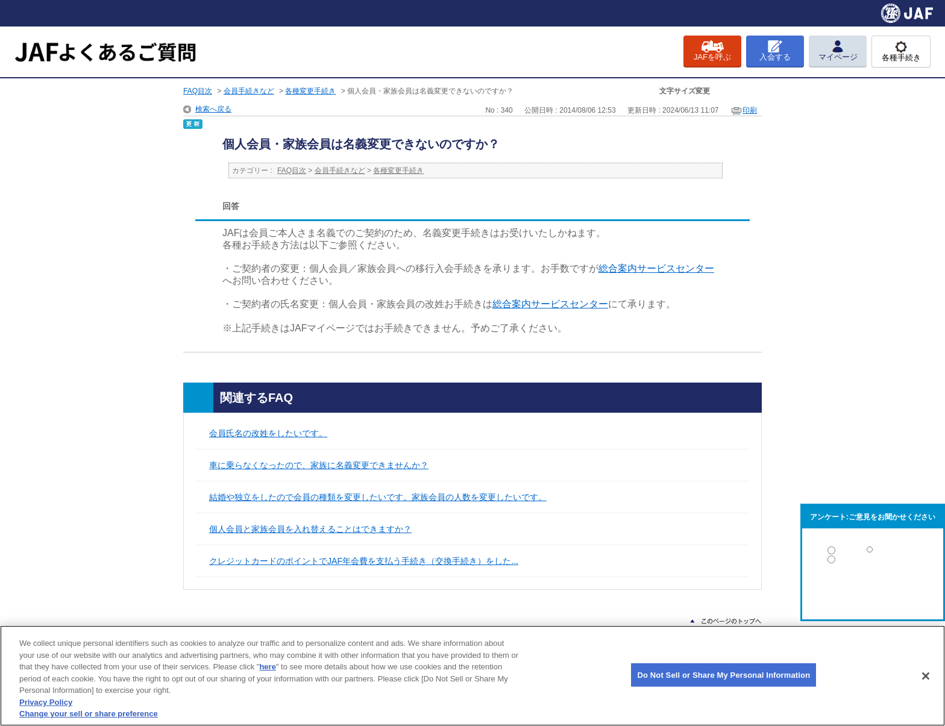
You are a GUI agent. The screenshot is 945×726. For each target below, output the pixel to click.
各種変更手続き (310, 91)
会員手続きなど (249, 91)
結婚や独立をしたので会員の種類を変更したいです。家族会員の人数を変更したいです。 (378, 497)
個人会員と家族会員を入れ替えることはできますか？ (310, 529)
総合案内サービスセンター (656, 268)
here (267, 666)
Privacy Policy (45, 702)
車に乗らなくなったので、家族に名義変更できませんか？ (319, 465)
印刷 (749, 110)
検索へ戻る (213, 109)
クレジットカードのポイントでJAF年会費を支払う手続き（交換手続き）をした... (363, 561)
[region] (472, 675)
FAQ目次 (197, 91)
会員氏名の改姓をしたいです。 (268, 433)
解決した (872, 552)
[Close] (925, 676)
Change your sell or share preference (88, 713)
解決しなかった (872, 592)
